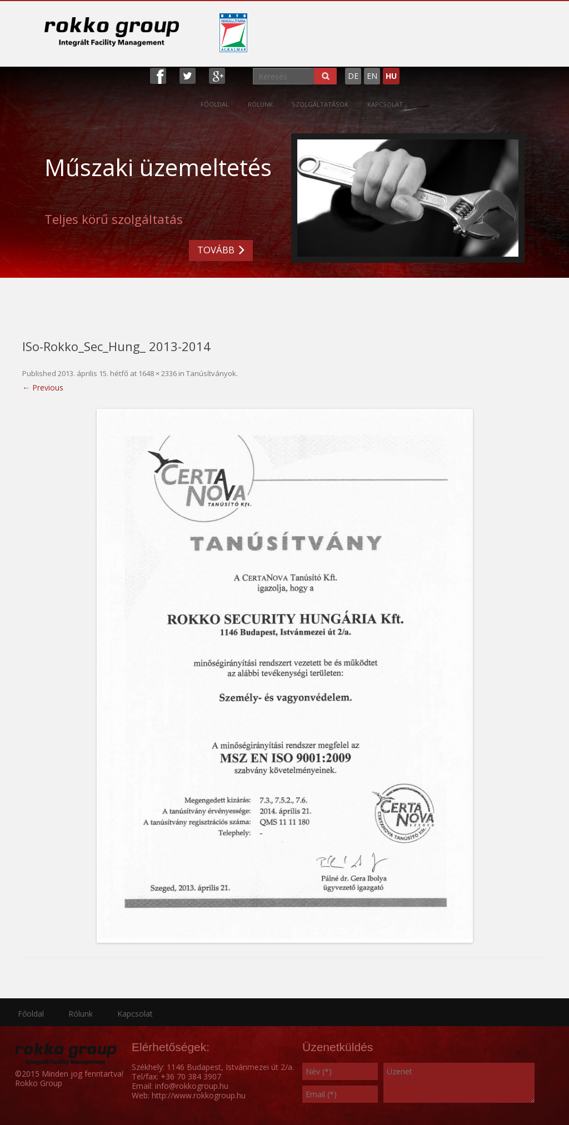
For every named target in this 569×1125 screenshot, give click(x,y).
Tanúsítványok (211, 373)
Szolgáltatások (320, 104)
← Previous (42, 387)
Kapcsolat (385, 104)
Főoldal (215, 104)
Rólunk (260, 104)
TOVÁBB (215, 249)
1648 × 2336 (157, 373)
